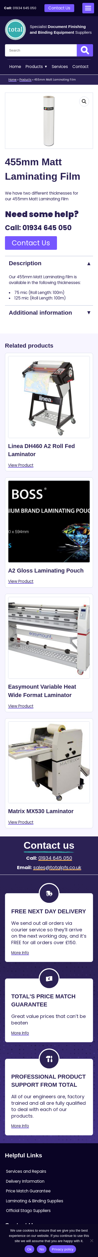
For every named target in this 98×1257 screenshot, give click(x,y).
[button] (84, 101)
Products (36, 67)
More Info (20, 952)
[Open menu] (88, 8)
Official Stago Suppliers (28, 1210)
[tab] (49, 263)
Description (25, 263)
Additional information (40, 312)
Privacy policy (62, 1249)
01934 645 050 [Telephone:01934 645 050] (24, 8)
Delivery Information (25, 1181)
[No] (91, 1240)
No (41, 1249)
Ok (29, 1249)
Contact (80, 66)
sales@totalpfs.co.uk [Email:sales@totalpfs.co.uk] (57, 867)
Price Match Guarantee (28, 1191)
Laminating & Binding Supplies (34, 1201)
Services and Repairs (26, 1171)
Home (15, 66)
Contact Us (59, 8)
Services (60, 66)
